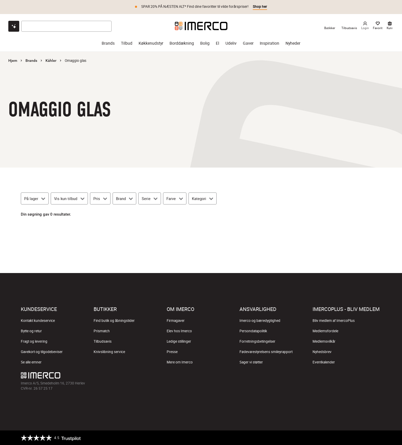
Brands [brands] (108, 43)
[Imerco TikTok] (201, 376)
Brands (31, 60)
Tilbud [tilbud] (126, 43)
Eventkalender (324, 362)
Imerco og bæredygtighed (259, 320)
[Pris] (100, 198)
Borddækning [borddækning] (182, 43)
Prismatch (102, 331)
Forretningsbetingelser (257, 341)
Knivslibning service (109, 351)
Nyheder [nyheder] (293, 43)
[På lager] (35, 198)
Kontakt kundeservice (38, 320)
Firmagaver (176, 320)
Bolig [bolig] (205, 43)
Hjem (12, 60)
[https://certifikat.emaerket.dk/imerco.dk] (376, 438)
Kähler (51, 60)
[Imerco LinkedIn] (226, 376)
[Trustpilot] (51, 438)
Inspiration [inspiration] (269, 43)
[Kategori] (203, 198)
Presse (172, 351)
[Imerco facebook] (176, 376)
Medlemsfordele (325, 331)
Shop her (260, 6)
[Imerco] (201, 26)
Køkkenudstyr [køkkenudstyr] (151, 43)
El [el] (217, 43)
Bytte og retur (31, 331)
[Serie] (149, 198)
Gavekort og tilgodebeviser (42, 351)
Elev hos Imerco (179, 331)
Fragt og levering (34, 341)
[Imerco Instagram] (188, 376)
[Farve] (174, 198)
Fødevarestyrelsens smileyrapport (266, 351)
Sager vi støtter (251, 362)
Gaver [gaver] (248, 43)
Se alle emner (31, 362)
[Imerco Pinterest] (213, 376)
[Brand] (124, 198)
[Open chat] (13, 26)
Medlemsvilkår (324, 341)
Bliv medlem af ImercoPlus (334, 320)
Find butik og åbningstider (114, 320)
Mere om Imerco (180, 362)
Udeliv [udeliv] (231, 43)
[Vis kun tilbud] (69, 198)
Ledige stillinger (179, 341)
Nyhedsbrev (322, 351)
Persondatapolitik (253, 331)
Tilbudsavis (103, 341)
